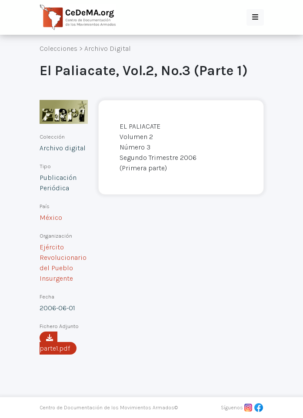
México (51, 217)
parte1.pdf (55, 343)
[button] (255, 17)
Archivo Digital (107, 48)
